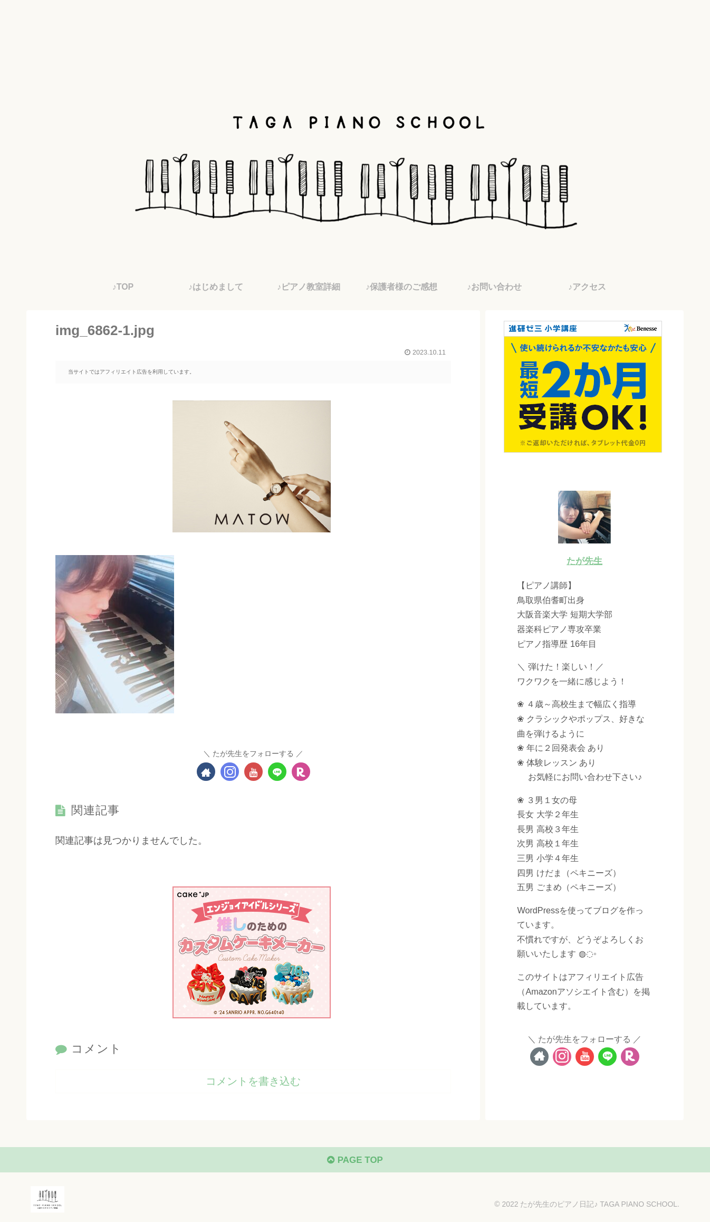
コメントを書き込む (253, 1080)
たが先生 (584, 561)
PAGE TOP (354, 1162)
